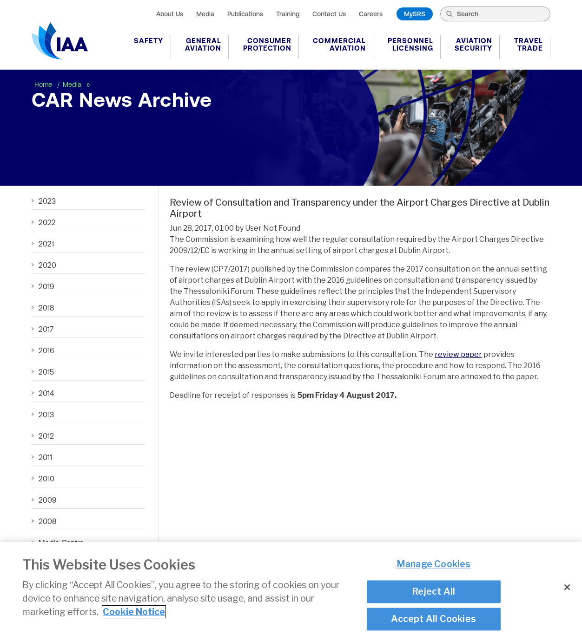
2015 (46, 372)
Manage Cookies (434, 564)
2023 (47, 201)
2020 (47, 265)
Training (287, 14)
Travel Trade (528, 44)
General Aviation (203, 44)
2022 (47, 222)
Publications (245, 14)
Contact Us (329, 14)
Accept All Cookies (433, 618)
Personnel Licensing (410, 44)
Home (44, 84)
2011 (45, 457)
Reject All (433, 591)
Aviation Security (473, 44)
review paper (458, 354)
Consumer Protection (267, 44)
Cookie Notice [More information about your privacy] (134, 611)
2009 (47, 500)
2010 (46, 478)
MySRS (414, 14)
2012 (46, 436)
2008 (47, 521)
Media (205, 14)
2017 (46, 329)
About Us (169, 14)
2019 (46, 286)
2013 (46, 414)
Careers (371, 14)
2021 (46, 244)
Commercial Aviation (339, 44)
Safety (148, 41)
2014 (46, 393)
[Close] (567, 587)
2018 (46, 308)
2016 (46, 350)
